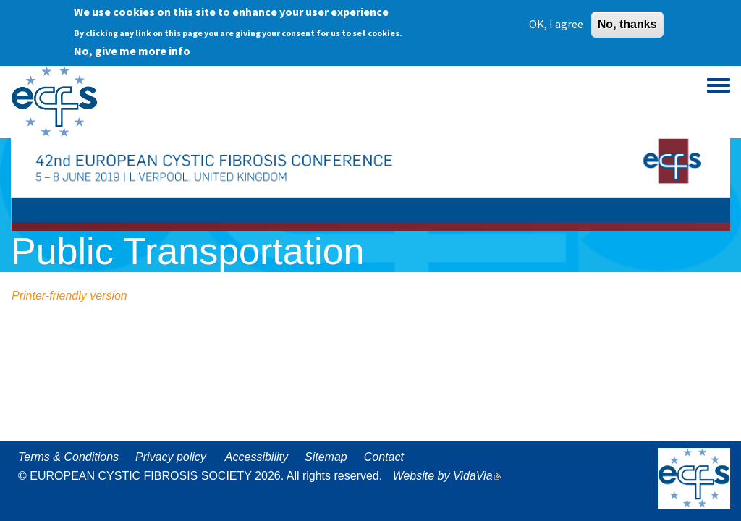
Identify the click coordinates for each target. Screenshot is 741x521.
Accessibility (256, 457)
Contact (384, 457)
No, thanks (627, 20)
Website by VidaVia (451, 476)
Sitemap (326, 457)
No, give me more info (132, 47)
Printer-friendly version (69, 295)
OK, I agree (556, 20)
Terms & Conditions (68, 457)
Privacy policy (170, 457)
